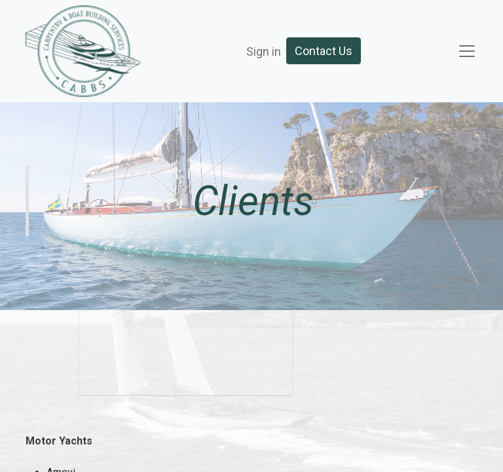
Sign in (263, 51)
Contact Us (323, 51)
